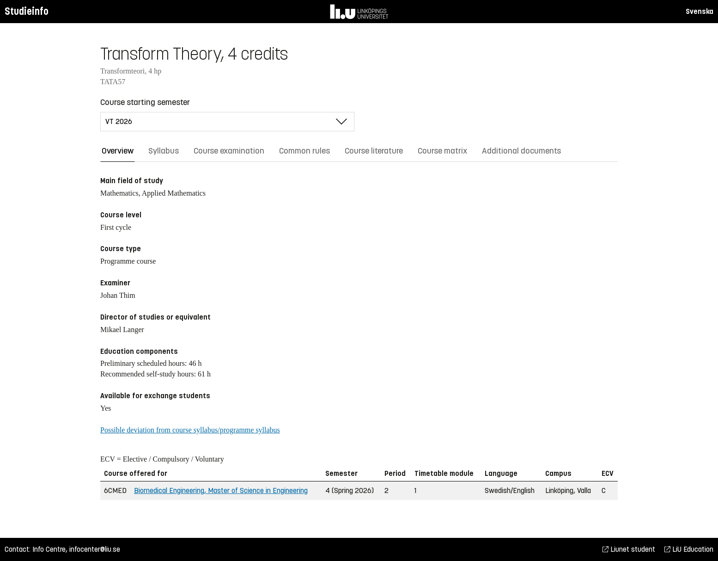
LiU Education (688, 549)
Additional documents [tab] (521, 151)
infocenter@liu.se (94, 549)
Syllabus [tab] (163, 151)
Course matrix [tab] (442, 151)
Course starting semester (145, 102)
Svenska (699, 11)
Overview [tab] (118, 151)
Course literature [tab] (374, 151)
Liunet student (628, 549)
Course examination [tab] (229, 151)
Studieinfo (27, 11)
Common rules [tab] (304, 151)
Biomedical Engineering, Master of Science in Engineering (221, 490)
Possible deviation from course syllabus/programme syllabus (190, 430)
